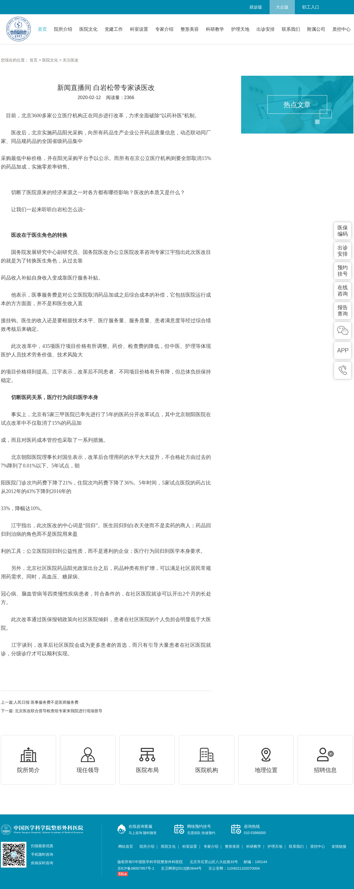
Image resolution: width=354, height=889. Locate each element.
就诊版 (255, 7)
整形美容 (190, 29)
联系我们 (291, 29)
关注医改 (70, 60)
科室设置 (139, 29)
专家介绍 (164, 29)
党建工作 (114, 29)
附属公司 (316, 29)
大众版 (282, 7)
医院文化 (88, 29)
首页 (42, 29)
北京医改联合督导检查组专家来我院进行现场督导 (58, 711)
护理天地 (240, 29)
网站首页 (125, 846)
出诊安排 (265, 29)
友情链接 (339, 846)
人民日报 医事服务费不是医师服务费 (46, 702)
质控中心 (341, 29)
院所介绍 (63, 29)
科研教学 (215, 29)
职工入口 (310, 7)
